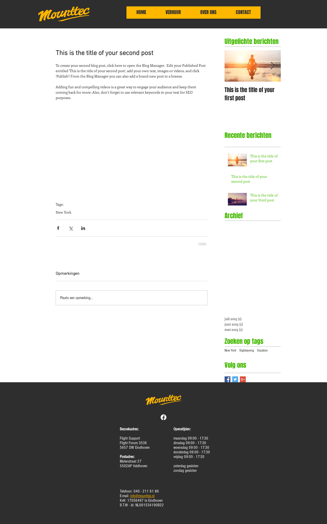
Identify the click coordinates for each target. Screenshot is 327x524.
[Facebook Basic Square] (227, 379)
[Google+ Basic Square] (243, 379)
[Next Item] (272, 66)
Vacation (262, 350)
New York (63, 212)
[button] (173, 14)
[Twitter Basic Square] (235, 379)
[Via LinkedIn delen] (83, 228)
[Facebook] (163, 417)
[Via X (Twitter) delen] (70, 228)
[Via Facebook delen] (58, 228)
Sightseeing (246, 350)
